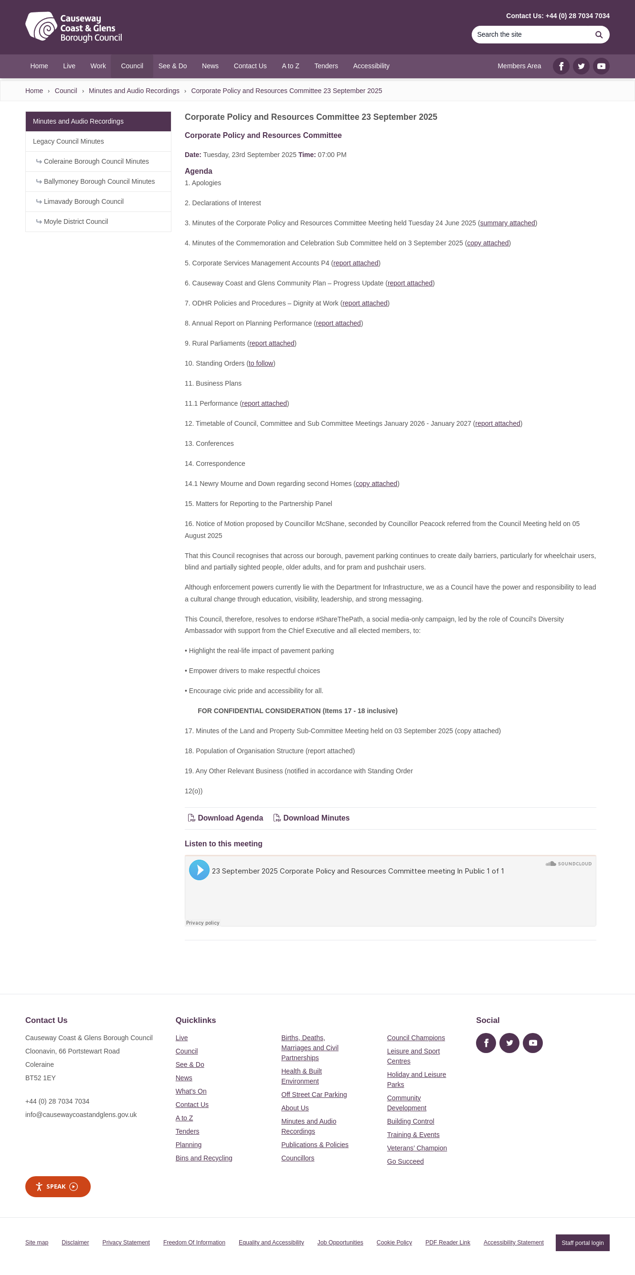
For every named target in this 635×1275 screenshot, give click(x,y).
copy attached (487, 243)
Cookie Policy (394, 1242)
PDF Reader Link (447, 1242)
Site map (36, 1242)
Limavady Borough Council (80, 201)
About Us (295, 1108)
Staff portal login (582, 1242)
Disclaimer (75, 1242)
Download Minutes (312, 818)
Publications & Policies (315, 1145)
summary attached (507, 223)
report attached (355, 263)
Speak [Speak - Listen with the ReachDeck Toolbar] (56, 1186)
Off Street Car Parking (314, 1094)
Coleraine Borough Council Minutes (92, 161)
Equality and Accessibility (271, 1242)
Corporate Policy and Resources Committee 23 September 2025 (286, 91)
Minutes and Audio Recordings (134, 91)
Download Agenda (226, 818)
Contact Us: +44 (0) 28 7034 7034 (558, 16)
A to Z (184, 1118)
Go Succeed (405, 1161)
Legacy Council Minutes (68, 141)
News (184, 1078)
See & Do (190, 1064)
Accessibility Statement (514, 1242)
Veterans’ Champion (417, 1148)
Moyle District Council (72, 221)
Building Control (410, 1121)
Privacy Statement (126, 1242)
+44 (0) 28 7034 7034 (57, 1101)
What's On (191, 1091)
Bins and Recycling (204, 1158)
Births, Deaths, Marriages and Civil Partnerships (310, 1048)
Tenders (188, 1131)
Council (66, 91)
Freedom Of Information (194, 1242)
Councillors (297, 1158)
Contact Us (192, 1104)
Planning (189, 1145)
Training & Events (413, 1134)
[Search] (599, 34)
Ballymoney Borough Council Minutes (95, 181)
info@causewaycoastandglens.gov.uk (81, 1114)
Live (182, 1038)
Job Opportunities (340, 1242)
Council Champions (416, 1038)
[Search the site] (530, 34)
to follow (261, 363)
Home (34, 91)
